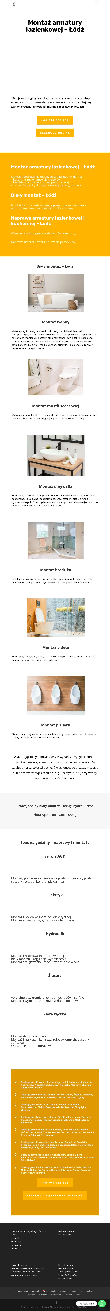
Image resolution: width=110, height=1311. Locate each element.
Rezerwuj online (55, 133)
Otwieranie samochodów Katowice (27, 1271)
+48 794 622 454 (55, 120)
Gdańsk (68, 1294)
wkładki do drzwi (66, 1000)
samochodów (62, 997)
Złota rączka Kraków (67, 1271)
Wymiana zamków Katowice (24, 1275)
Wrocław (43, 1294)
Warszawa (56, 1294)
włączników (66, 920)
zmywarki (75, 878)
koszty (63, 1291)
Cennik (14, 1248)
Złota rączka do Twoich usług (54, 814)
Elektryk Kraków (65, 1265)
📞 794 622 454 (20, 1291)
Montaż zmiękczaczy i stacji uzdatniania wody (45, 962)
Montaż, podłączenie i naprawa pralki (38, 878)
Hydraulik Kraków (66, 1268)
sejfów (79, 997)
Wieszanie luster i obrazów (31, 1045)
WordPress (83, 1307)
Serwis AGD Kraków (67, 1275)
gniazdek (48, 920)
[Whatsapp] (102, 1303)
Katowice (30, 1294)
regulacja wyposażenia (50, 959)
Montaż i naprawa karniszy (31, 1039)
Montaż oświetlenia (25, 920)
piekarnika (56, 881)
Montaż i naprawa (24, 917)
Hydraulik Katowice (67, 1231)
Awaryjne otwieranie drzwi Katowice (28, 1268)
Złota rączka (17, 1241)
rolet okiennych (64, 1039)
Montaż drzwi (21, 1036)
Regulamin (16, 1245)
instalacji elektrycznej (55, 917)
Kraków (89, 1291)
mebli (43, 1036)
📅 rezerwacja (49, 1291)
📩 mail (35, 1291)
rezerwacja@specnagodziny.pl (55, 1195)
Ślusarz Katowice (19, 1265)
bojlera (41, 881)
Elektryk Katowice (66, 1234)
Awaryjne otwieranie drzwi (30, 997)
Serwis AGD (54, 856)
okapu (29, 881)
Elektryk (55, 894)
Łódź (78, 1294)
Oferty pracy (76, 1291)
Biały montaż (20, 959)
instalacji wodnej (51, 955)
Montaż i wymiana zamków (31, 1000)
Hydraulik (55, 933)
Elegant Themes (50, 1307)
